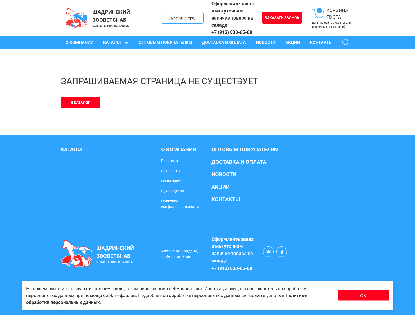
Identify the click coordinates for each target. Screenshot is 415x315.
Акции (292, 42)
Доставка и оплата (224, 42)
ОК (363, 295)
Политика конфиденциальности (180, 203)
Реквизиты (170, 170)
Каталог (116, 42)
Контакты (321, 42)
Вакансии (169, 160)
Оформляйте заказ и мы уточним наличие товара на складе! (232, 14)
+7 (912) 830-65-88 (231, 32)
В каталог (80, 102)
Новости (266, 42)
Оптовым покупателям (165, 42)
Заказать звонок (282, 18)
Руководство (172, 190)
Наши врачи (171, 180)
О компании (79, 42)
